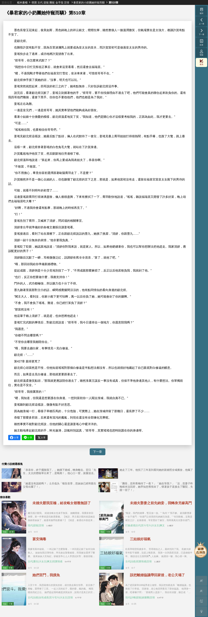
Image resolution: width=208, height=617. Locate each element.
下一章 (97, 451)
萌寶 (34, 2)
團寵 (52, 2)
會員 (201, 62)
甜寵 (46, 2)
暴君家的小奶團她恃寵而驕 (89, 2)
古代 (40, 2)
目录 (201, 42)
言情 (66, 2)
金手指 (59, 2)
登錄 (201, 52)
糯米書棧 (22, 2)
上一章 (201, 21)
